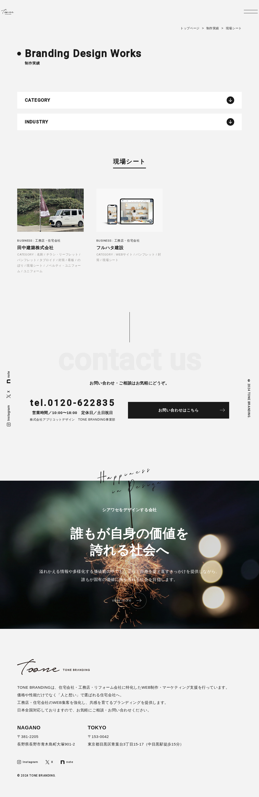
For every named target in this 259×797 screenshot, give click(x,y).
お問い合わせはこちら (185, 414)
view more (121, 605)
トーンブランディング (19, 14)
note (9, 377)
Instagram (9, 415)
